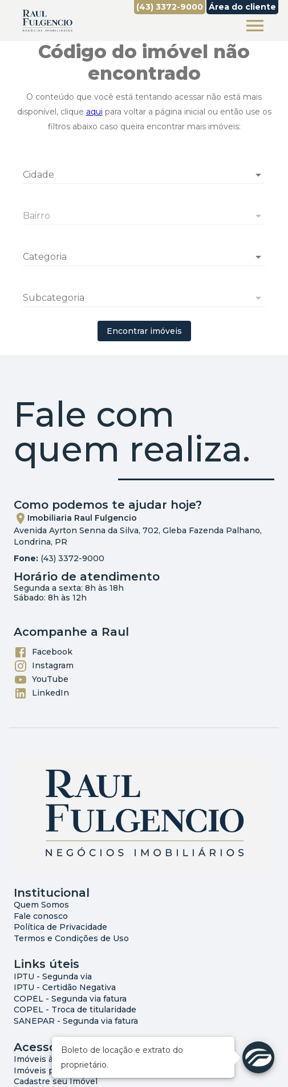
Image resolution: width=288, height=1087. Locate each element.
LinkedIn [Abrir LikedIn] (41, 693)
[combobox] (144, 170)
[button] (144, 257)
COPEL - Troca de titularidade (75, 1009)
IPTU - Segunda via (53, 976)
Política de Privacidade (60, 927)
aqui (94, 112)
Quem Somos (41, 905)
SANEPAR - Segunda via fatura (76, 1021)
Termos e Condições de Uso (71, 938)
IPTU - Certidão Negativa (65, 987)
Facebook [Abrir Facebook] (43, 652)
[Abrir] (258, 175)
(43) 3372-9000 (72, 558)
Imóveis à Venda (47, 1059)
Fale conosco (41, 916)
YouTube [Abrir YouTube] (41, 679)
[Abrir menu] (255, 25)
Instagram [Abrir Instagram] (44, 666)
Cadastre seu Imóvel (56, 1081)
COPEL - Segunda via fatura (70, 999)
